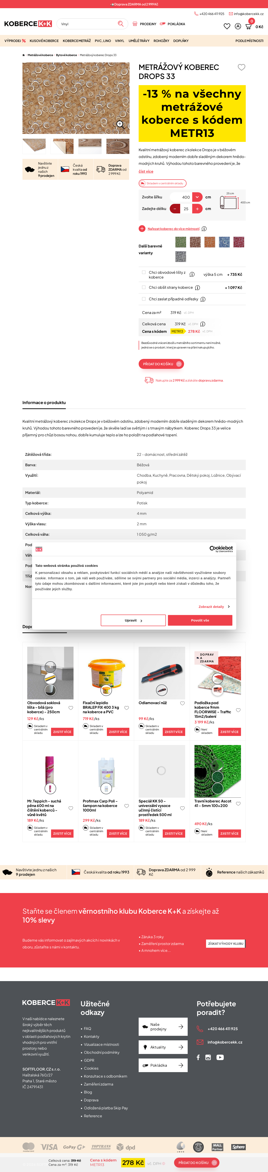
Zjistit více (62, 732)
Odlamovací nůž (153, 702)
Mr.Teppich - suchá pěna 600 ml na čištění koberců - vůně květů (44, 808)
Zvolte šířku (152, 197)
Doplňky (181, 41)
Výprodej (13, 41)
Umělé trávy (139, 41)
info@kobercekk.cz (248, 14)
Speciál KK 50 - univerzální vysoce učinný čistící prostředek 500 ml (155, 808)
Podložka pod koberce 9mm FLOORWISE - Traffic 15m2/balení (212, 709)
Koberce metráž (77, 41)
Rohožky (161, 41)
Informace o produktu (44, 402)
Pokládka (176, 24)
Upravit (133, 620)
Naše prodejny (158, 1026)
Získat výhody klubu (225, 943)
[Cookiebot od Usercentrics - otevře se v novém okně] (213, 549)
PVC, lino (103, 41)
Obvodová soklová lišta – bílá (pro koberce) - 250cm (43, 707)
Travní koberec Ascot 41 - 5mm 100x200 (212, 803)
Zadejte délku (154, 208)
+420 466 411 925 (211, 14)
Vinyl (119, 41)
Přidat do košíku (158, 364)
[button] (238, 26)
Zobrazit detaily (211, 607)
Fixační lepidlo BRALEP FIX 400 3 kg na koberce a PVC (101, 707)
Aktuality (158, 1047)
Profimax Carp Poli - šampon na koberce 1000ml (100, 805)
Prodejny (148, 24)
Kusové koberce (44, 41)
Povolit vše (200, 620)
